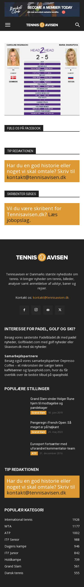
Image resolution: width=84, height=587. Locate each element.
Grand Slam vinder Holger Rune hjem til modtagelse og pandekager (52, 403)
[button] (7, 25)
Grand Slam (38, 412)
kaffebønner (13, 370)
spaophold (60, 375)
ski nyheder (38, 347)
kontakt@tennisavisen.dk (36, 177)
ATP (34, 453)
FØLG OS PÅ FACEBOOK (24, 128)
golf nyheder (57, 342)
